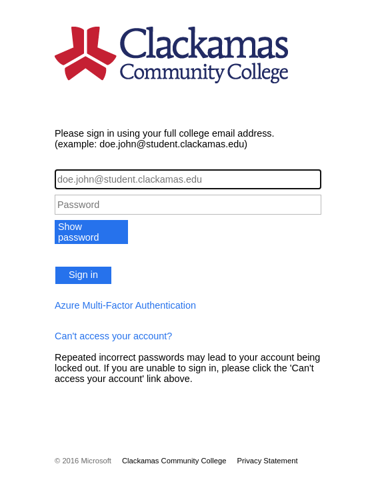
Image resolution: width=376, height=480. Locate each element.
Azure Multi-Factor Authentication (125, 305)
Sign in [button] (83, 274)
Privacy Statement (267, 461)
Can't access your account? (113, 336)
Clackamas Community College (174, 461)
